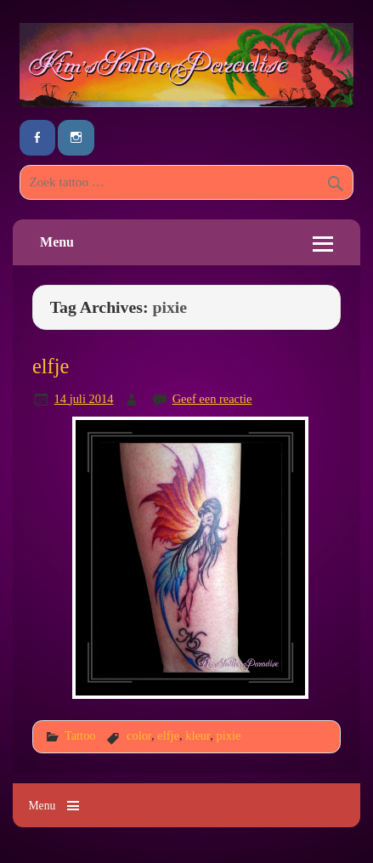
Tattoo (80, 735)
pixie (229, 735)
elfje (50, 366)
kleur (197, 735)
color (139, 735)
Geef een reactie (212, 399)
